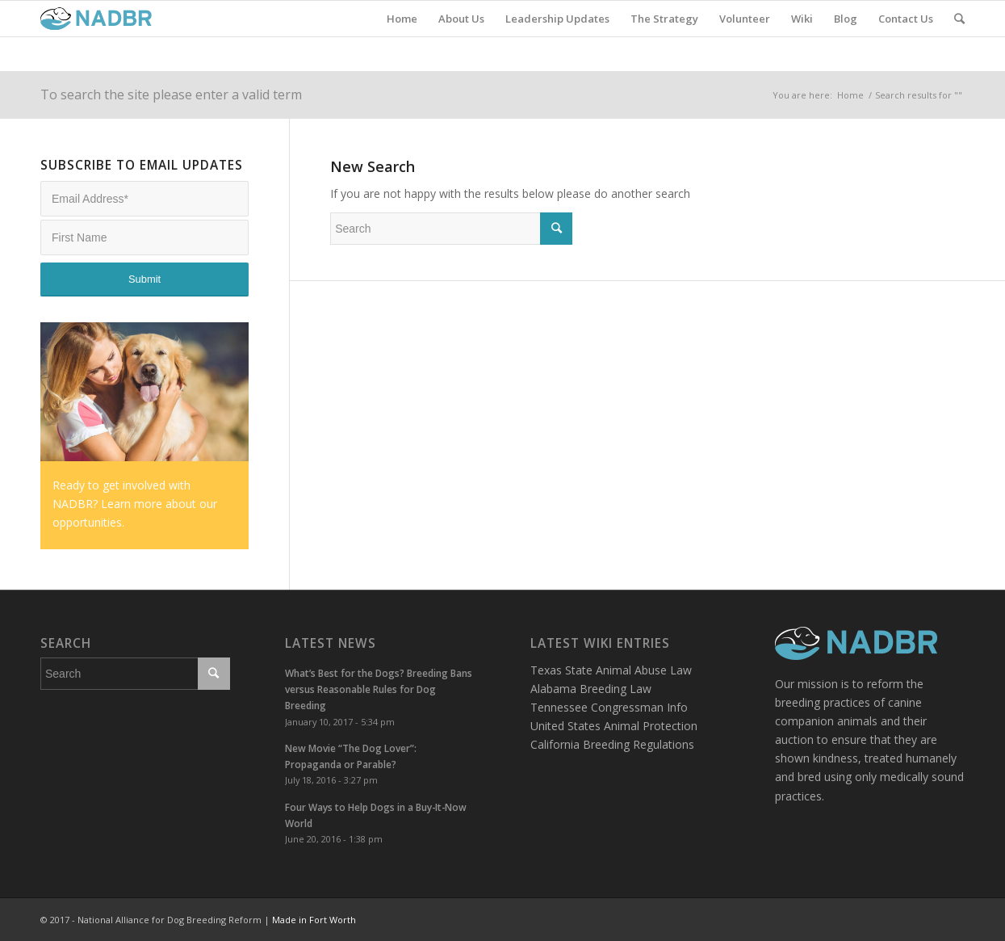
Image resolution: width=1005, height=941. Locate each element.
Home (850, 95)
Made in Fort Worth (314, 920)
